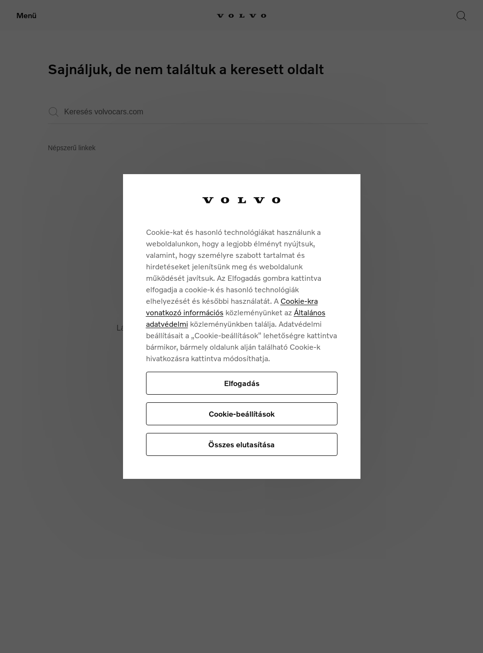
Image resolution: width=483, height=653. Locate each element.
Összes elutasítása (241, 444)
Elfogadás (241, 382)
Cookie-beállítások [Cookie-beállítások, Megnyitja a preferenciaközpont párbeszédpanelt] (242, 413)
